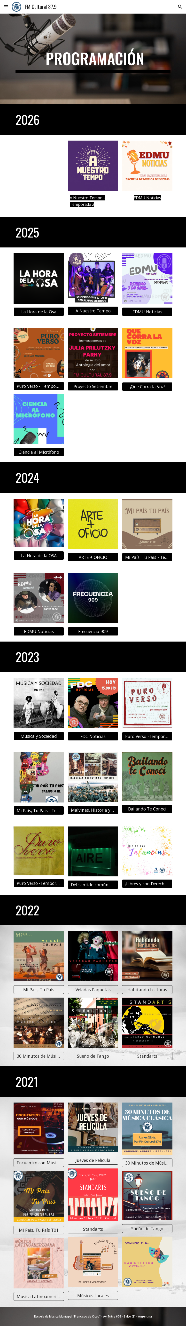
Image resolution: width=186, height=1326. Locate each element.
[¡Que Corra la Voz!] (147, 386)
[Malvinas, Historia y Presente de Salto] (93, 810)
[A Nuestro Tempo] (93, 311)
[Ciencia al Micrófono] (38, 452)
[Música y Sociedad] (38, 736)
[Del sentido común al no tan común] (93, 884)
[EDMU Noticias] (147, 312)
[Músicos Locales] (93, 1295)
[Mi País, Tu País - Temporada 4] (147, 557)
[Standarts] (147, 1056)
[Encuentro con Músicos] (38, 1163)
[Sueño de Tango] (93, 1056)
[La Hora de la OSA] (38, 555)
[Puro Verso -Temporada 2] (147, 736)
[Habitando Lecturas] (147, 990)
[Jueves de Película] (93, 1160)
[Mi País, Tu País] (38, 990)
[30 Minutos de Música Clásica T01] (147, 1163)
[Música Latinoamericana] (38, 1296)
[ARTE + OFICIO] (93, 557)
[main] (93, 59)
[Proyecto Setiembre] (93, 386)
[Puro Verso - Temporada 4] (38, 386)
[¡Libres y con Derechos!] (147, 884)
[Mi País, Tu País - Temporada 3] (38, 811)
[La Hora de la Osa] (38, 312)
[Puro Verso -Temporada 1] (38, 883)
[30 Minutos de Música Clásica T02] (38, 1056)
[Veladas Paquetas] (93, 990)
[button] (6, 6)
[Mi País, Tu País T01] (38, 1230)
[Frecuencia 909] (93, 631)
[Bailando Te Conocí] (147, 809)
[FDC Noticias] (93, 736)
